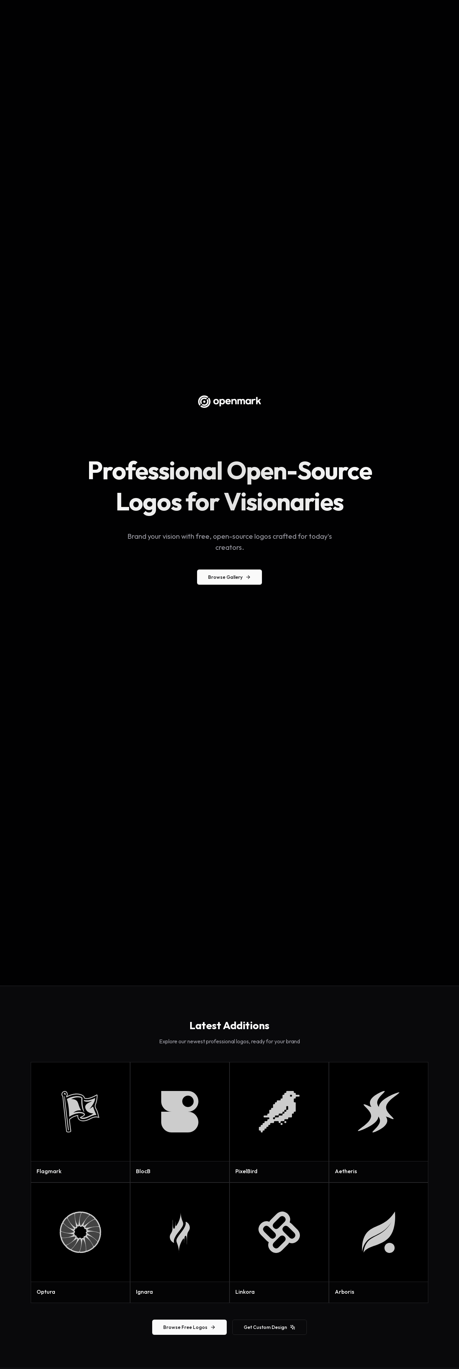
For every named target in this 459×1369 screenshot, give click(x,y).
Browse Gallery (229, 577)
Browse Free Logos (189, 1327)
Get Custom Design (269, 1327)
